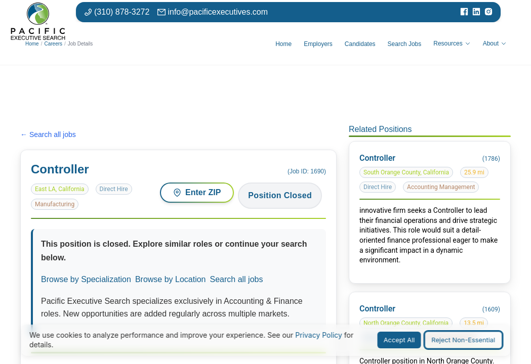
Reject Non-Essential (463, 340)
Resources (451, 43)
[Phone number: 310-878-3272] (116, 12)
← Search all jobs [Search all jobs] (48, 134)
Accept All (399, 340)
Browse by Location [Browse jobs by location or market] (170, 279)
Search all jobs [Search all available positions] (236, 279)
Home (32, 44)
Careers (53, 44)
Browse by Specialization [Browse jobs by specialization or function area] (86, 279)
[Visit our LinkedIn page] (476, 12)
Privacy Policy (318, 335)
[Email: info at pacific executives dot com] (212, 12)
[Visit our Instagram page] (488, 12)
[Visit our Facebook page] (464, 12)
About (495, 43)
